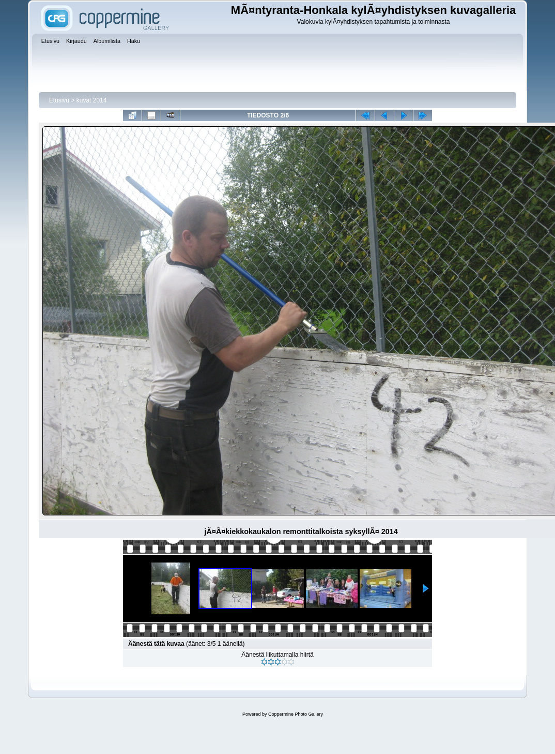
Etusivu (59, 100)
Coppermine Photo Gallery (295, 714)
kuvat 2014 (91, 100)
